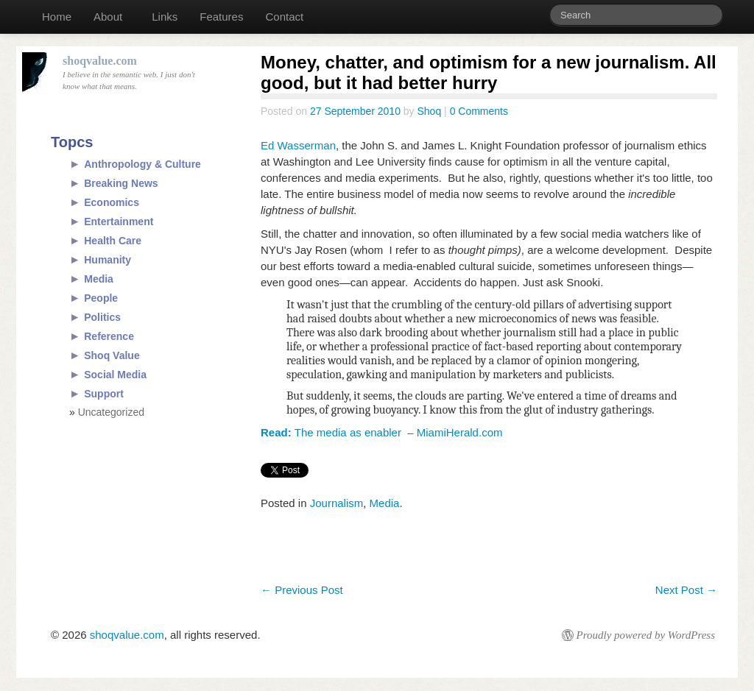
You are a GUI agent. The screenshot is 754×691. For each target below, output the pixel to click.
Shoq (429, 111)
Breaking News (121, 183)
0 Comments (479, 111)
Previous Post (302, 590)
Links (164, 16)
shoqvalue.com (127, 634)
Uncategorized (111, 412)
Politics (102, 317)
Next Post (686, 590)
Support (104, 394)
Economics (111, 202)
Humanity (107, 260)
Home (56, 16)
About (108, 16)
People (101, 298)
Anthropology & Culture (142, 164)
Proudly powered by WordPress (646, 635)
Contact (284, 16)
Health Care (112, 241)
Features (221, 16)
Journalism (337, 503)
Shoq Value (111, 355)
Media (385, 503)
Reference (109, 336)
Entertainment (118, 221)
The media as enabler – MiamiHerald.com (381, 432)
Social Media (115, 374)
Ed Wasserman (298, 145)
